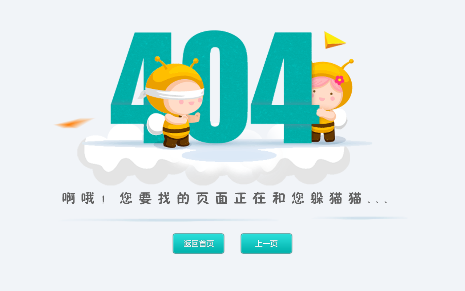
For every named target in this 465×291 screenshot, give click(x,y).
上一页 (266, 243)
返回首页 (198, 243)
